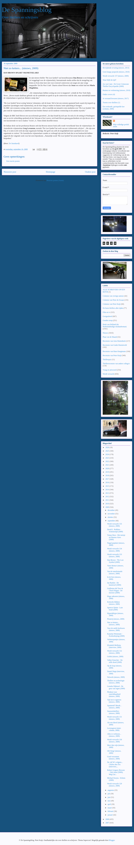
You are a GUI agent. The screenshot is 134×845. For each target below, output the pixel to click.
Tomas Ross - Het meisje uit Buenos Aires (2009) (116, 537)
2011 (107, 500)
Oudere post (90, 172)
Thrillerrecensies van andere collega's (116, 364)
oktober (111, 517)
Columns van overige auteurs (113, 296)
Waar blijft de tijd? (109, 80)
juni (109, 797)
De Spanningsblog (27, 9)
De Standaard (14, 143)
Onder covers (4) (109, 94)
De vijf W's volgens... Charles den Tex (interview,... (115, 764)
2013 (108, 493)
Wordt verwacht (108, 374)
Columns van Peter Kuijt (112, 304)
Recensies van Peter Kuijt (112, 355)
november (111, 514)
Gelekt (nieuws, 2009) (115, 656)
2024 (108, 454)
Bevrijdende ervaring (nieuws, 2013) (116, 68)
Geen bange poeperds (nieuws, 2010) (116, 72)
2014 (108, 490)
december (111, 510)
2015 (108, 486)
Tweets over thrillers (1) (111, 102)
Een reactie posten (13, 161)
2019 (108, 472)
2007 (108, 823)
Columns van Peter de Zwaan (113, 300)
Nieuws (105, 333)
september (112, 521)
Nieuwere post (10, 172)
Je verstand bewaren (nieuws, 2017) (116, 98)
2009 (108, 507)
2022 (108, 461)
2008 (108, 819)
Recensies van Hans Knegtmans (114, 351)
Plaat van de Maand (110, 337)
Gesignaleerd (107, 316)
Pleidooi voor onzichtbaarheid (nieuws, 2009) (113, 694)
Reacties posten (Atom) (55, 180)
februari (111, 811)
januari (110, 815)
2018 (108, 475)
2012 (108, 497)
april (109, 804)
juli (109, 794)
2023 (108, 458)
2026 (108, 447)
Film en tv (106, 312)
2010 (108, 504)
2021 (108, 465)
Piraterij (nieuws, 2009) (115, 619)
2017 (108, 479)
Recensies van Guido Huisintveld (115, 345)
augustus (111, 790)
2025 (108, 451)
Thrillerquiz (107, 359)
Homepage (50, 172)
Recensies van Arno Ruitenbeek (114, 341)
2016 (108, 482)
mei (109, 801)
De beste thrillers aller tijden (113, 308)
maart (110, 808)
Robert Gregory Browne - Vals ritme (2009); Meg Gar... (116, 772)
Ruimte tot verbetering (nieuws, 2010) (116, 90)
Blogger (112, 840)
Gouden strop (107, 320)
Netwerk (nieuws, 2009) (116, 677)
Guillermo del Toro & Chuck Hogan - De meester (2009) (115, 590)
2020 (108, 468)
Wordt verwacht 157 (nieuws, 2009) (116, 76)
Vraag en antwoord (109, 370)
